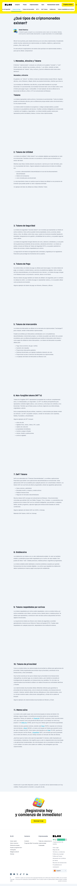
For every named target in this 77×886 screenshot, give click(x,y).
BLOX (12, 836)
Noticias (49, 5)
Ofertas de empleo (15, 845)
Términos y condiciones (59, 852)
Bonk (25, 728)
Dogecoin (36, 718)
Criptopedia (41, 845)
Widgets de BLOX (14, 852)
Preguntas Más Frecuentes (31, 843)
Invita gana (13, 849)
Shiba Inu (24, 722)
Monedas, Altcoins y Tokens (12, 9)
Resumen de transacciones (59, 862)
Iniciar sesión (55, 5)
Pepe (42, 726)
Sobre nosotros (14, 843)
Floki (49, 730)
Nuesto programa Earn (16, 847)
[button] (17, 837)
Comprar (17, 5)
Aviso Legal (55, 847)
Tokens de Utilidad (25, 9)
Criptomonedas (34, 5)
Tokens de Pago (49, 9)
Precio (25, 5)
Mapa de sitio (56, 849)
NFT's (70, 9)
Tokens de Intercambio (61, 9)
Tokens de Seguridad (37, 9)
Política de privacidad (58, 854)
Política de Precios (57, 856)
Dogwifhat (36, 732)
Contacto (27, 836)
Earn (43, 5)
